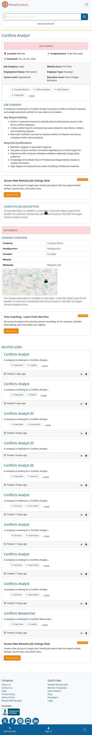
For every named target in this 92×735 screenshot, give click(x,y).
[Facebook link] (12, 721)
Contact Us (7, 687)
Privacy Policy (8, 694)
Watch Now (11, 331)
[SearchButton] (84, 16)
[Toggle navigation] (86, 4)
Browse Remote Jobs (12, 700)
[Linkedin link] (35, 721)
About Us (6, 684)
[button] (81, 374)
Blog (50, 694)
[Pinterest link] (20, 721)
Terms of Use (8, 697)
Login (50, 700)
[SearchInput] (42, 16)
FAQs (4, 691)
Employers (53, 697)
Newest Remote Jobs (58, 684)
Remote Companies (57, 687)
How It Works (54, 691)
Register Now (12, 194)
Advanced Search (46, 23)
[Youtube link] (28, 721)
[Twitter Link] (5, 721)
